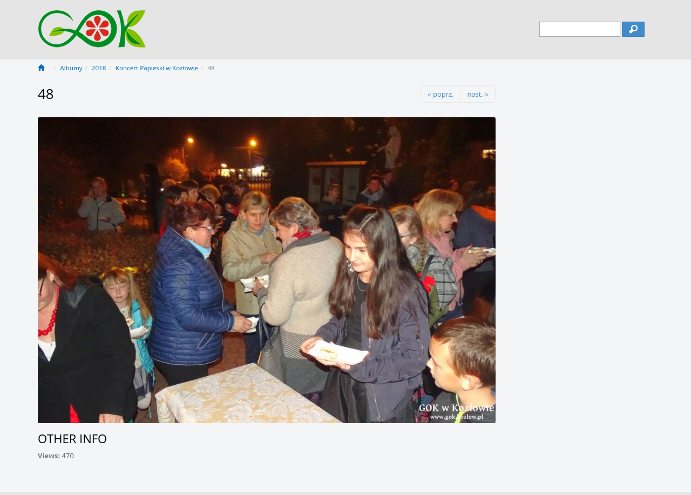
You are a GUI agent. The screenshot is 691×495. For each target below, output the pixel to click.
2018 (99, 68)
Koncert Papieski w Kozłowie (157, 68)
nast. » (477, 94)
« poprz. (440, 94)
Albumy (71, 68)
